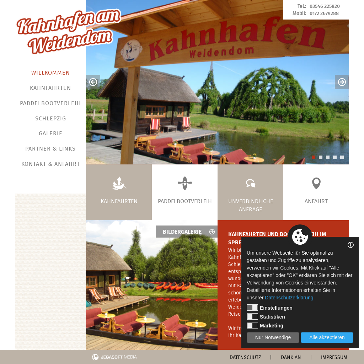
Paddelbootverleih (50, 104)
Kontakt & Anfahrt (50, 165)
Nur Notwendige (273, 337)
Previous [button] (93, 82)
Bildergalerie (189, 232)
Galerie (51, 134)
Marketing (265, 325)
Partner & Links (50, 149)
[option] (217, 82)
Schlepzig (50, 119)
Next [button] (342, 82)
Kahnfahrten (50, 89)
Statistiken (266, 316)
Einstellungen (270, 307)
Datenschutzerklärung (289, 297)
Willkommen (50, 73)
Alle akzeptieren (327, 337)
